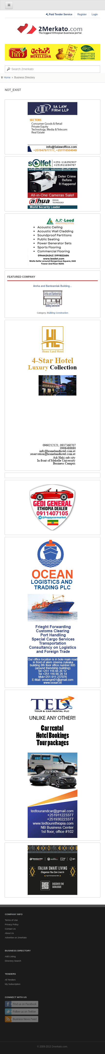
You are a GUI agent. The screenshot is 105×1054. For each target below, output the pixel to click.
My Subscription (12, 984)
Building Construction (57, 313)
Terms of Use (11, 920)
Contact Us (10, 929)
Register (82, 14)
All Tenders (10, 980)
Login (95, 14)
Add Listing (10, 956)
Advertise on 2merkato (16, 937)
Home (7, 77)
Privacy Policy (11, 924)
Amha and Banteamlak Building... (52, 285)
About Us (9, 933)
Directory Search (13, 961)
